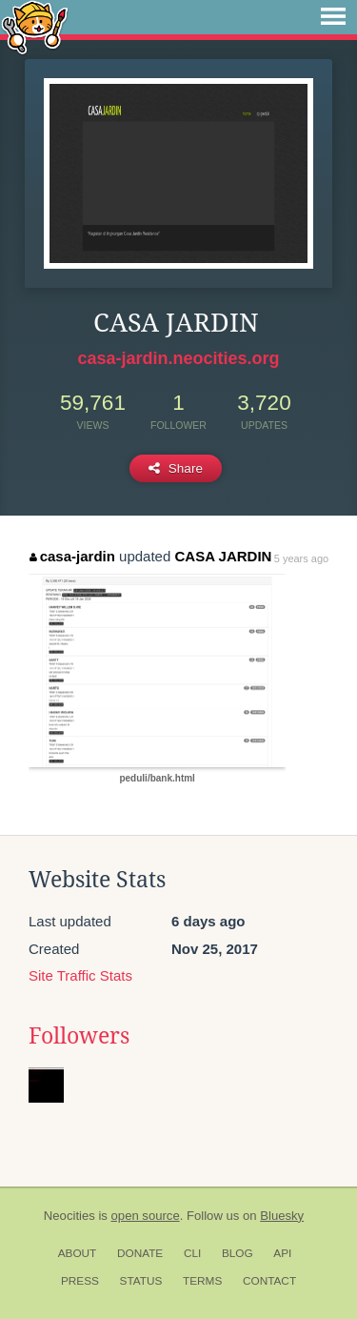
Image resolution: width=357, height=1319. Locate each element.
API (282, 1253)
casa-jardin (72, 556)
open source (145, 1215)
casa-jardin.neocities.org (178, 358)
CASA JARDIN (222, 556)
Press (80, 1281)
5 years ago (301, 558)
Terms (202, 1281)
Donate (140, 1253)
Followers (79, 1036)
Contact (269, 1281)
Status (141, 1281)
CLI (192, 1253)
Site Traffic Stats (80, 975)
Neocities (69, 1215)
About (77, 1253)
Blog (237, 1253)
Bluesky (282, 1215)
